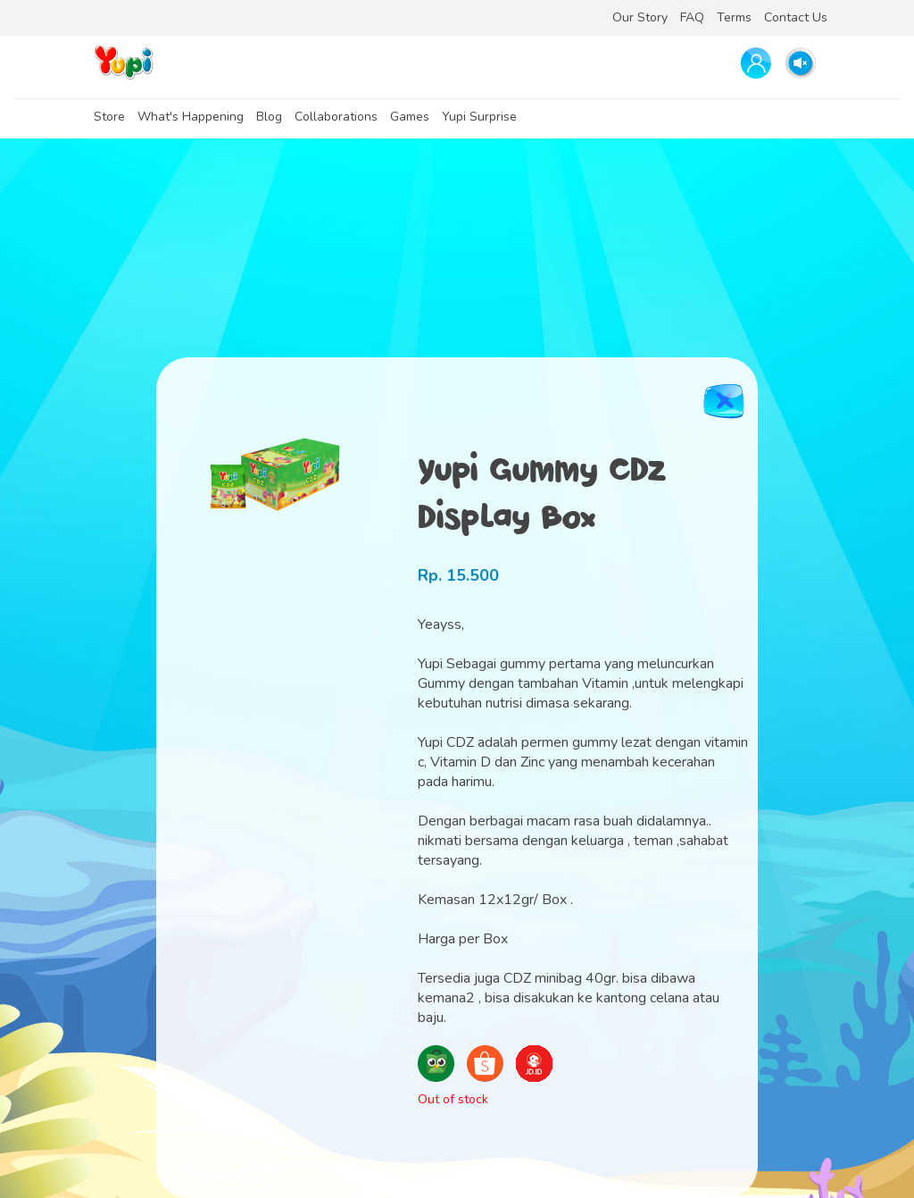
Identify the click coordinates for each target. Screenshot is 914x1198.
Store (109, 116)
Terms (734, 17)
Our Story (640, 17)
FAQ (692, 17)
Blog (269, 116)
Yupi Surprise (479, 116)
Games (409, 116)
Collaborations (336, 116)
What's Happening (190, 116)
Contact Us (795, 17)
